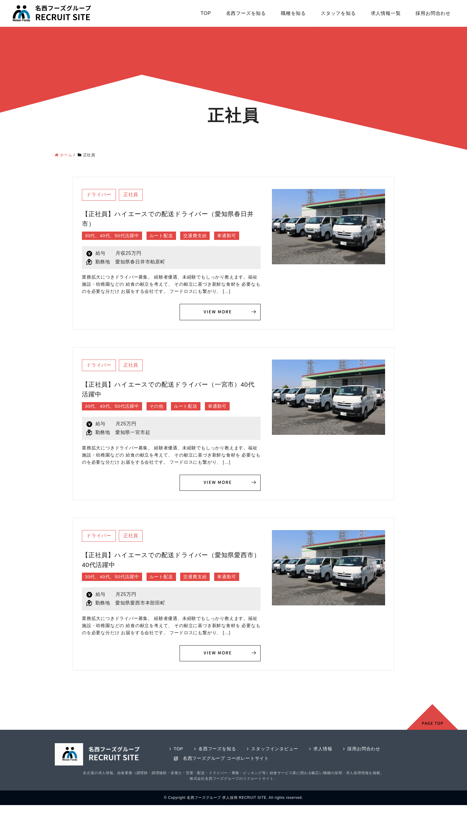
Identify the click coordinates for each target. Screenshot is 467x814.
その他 (160, 407)
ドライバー (99, 194)
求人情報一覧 (386, 13)
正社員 (131, 194)
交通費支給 (201, 235)
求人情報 (323, 750)
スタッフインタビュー (274, 750)
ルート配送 (165, 235)
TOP (206, 13)
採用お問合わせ (433, 13)
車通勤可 (234, 235)
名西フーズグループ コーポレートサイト (226, 759)
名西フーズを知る (246, 13)
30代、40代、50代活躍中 (113, 235)
